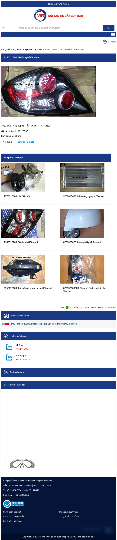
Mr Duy (19, 345)
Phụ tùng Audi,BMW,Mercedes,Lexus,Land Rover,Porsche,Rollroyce (39, 324)
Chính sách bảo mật (12, 512)
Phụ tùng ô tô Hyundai (22, 49)
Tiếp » (86, 307)
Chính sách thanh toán (68, 512)
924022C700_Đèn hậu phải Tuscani (68, 49)
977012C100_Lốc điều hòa (17, 196)
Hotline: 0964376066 (58, 4)
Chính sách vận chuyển (13, 516)
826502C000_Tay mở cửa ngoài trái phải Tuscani (28, 288)
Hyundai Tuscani (42, 49)
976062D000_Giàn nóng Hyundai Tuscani (83, 196)
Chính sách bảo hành (12, 521)
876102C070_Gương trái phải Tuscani (82, 242)
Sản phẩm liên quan (13, 157)
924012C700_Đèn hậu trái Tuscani (21, 242)
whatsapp (21, 355)
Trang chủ (5, 49)
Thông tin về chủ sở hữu (69, 516)
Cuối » (93, 307)
